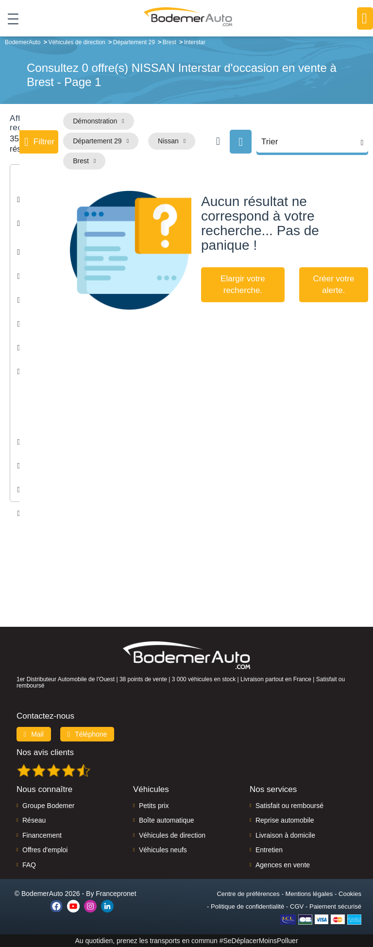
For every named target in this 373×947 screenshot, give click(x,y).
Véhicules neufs (163, 850)
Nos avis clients (45, 752)
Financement (42, 835)
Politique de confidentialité (247, 906)
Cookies (350, 893)
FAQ (29, 865)
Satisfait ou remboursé (289, 805)
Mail (34, 734)
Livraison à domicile (285, 835)
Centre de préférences (248, 893)
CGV (297, 906)
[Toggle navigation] (9, 19)
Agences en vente (282, 865)
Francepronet (116, 893)
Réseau (34, 820)
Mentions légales (309, 893)
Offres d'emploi (45, 850)
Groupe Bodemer (48, 805)
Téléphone (87, 734)
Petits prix (154, 805)
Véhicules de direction (172, 835)
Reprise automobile (284, 820)
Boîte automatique (166, 820)
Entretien (269, 850)
